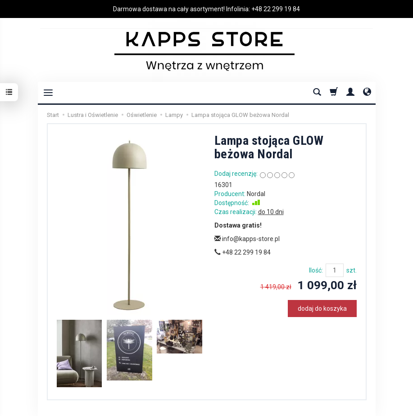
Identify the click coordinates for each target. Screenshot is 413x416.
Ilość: (316, 270)
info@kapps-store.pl (247, 238)
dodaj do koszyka (322, 308)
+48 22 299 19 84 (275, 9)
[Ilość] (335, 270)
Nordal (256, 193)
